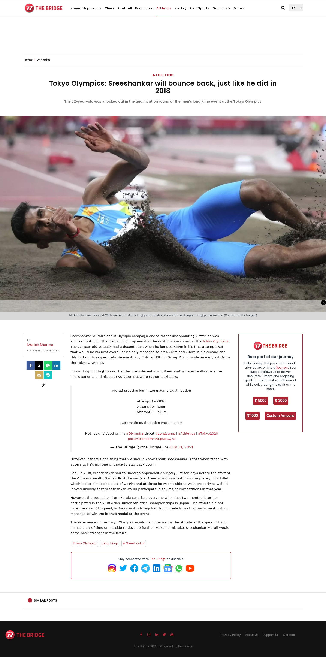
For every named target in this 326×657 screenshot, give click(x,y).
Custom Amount (280, 415)
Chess (110, 8)
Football (125, 8)
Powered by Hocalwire (176, 646)
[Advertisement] (163, 40)
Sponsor (282, 367)
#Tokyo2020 (208, 433)
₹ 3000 (281, 400)
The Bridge (158, 559)
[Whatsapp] (47, 365)
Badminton (144, 8)
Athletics (163, 8)
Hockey (181, 8)
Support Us (92, 8)
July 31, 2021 (181, 447)
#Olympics (135, 433)
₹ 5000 (260, 400)
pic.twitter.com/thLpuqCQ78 (151, 439)
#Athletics (186, 433)
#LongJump (165, 433)
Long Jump (110, 543)
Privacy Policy (231, 635)
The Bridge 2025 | (147, 646)
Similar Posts (45, 600)
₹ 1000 (252, 415)
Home (75, 8)
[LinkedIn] (56, 365)
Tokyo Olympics (215, 341)
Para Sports (199, 8)
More (239, 8)
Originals (221, 8)
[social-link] (43, 385)
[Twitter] (39, 365)
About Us (251, 635)
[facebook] (30, 365)
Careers (289, 635)
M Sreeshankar (134, 543)
